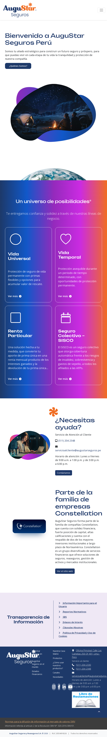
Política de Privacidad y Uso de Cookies (77, 634)
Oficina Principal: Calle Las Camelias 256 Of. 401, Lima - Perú (87, 654)
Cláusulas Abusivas (71, 627)
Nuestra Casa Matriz (59, 652)
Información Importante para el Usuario (78, 605)
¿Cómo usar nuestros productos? (58, 665)
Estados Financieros (37, 672)
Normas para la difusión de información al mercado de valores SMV (40, 721)
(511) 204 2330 (83, 664)
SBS (63, 617)
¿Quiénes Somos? (18, 65)
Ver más (14, 296)
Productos (57, 658)
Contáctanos (63, 472)
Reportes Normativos (72, 611)
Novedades (58, 677)
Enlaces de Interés (71, 622)
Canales (56, 672)
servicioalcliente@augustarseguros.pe (78, 450)
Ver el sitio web (65, 571)
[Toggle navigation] (101, 10)
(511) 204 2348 (66, 440)
